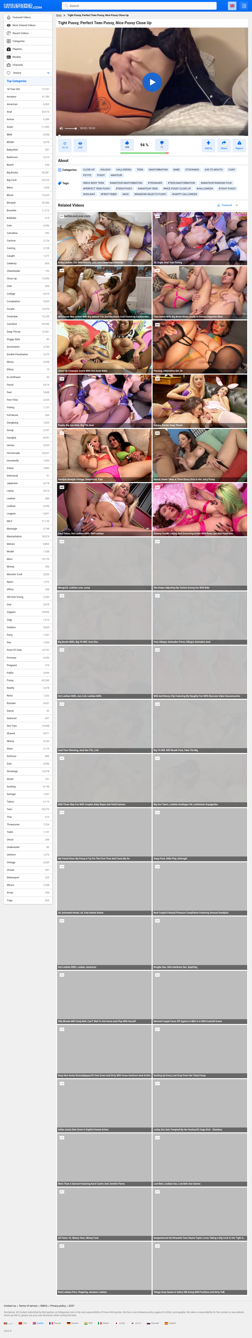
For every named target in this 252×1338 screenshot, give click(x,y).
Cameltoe (28, 233)
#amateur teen (148, 188)
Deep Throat (28, 332)
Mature (28, 544)
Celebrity (28, 263)
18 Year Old (28, 89)
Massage (28, 528)
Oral (28, 604)
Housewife (28, 460)
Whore (28, 885)
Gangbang (28, 422)
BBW (28, 134)
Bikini (28, 187)
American (28, 104)
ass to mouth (214, 169)
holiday (105, 169)
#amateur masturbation (126, 182)
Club (28, 286)
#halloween (205, 188)
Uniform (28, 854)
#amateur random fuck (216, 182)
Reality (28, 688)
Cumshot (28, 324)
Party (28, 635)
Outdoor (28, 627)
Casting (28, 248)
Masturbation (28, 536)
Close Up (28, 278)
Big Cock (28, 180)
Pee (28, 642)
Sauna (28, 711)
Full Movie (28, 415)
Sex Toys (28, 726)
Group (28, 430)
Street (28, 779)
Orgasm (28, 612)
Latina (28, 491)
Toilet (28, 832)
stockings (192, 169)
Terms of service (28, 1305)
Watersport (28, 877)
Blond (28, 195)
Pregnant (28, 665)
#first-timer (109, 194)
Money (28, 566)
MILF (28, 521)
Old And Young (28, 597)
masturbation (158, 169)
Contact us (10, 1305)
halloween (123, 169)
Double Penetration (28, 354)
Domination (28, 347)
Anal (28, 112)
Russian (28, 703)
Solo (28, 764)
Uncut (28, 839)
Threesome (28, 824)
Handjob (28, 438)
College (28, 294)
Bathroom (28, 157)
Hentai (28, 445)
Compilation (28, 301)
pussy (101, 175)
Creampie (28, 316)
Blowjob (28, 202)
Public (28, 673)
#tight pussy (227, 188)
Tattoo (28, 801)
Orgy (28, 620)
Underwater (28, 847)
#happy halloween (184, 194)
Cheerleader (28, 271)
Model (28, 551)
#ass (125, 194)
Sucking (28, 786)
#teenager (155, 182)
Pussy (28, 680)
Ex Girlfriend (28, 377)
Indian (28, 468)
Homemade (28, 453)
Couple (28, 309)
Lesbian (28, 506)
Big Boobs (28, 172)
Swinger (28, 794)
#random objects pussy (150, 194)
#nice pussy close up (177, 188)
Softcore (28, 756)
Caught (28, 256)
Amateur (28, 96)
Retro (28, 695)
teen (140, 169)
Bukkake (28, 218)
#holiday (89, 194)
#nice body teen (93, 182)
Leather (28, 498)
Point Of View (28, 650)
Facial (28, 385)
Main (59, 15)
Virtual (28, 870)
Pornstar (28, 658)
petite (87, 175)
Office (28, 589)
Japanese (28, 483)
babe (176, 169)
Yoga (28, 900)
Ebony (28, 362)
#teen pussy (124, 188)
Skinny (28, 741)
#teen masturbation (181, 182)
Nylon (28, 582)
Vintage (28, 862)
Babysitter (28, 149)
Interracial (28, 475)
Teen (28, 809)
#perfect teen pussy (96, 188)
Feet (28, 392)
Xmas (28, 892)
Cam (28, 225)
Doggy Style (28, 339)
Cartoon (28, 240)
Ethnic (28, 369)
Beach (28, 165)
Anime (28, 119)
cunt (232, 169)
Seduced (28, 718)
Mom (28, 559)
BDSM (28, 142)
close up (89, 169)
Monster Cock (28, 574)
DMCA (44, 1305)
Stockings (28, 771)
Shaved (28, 733)
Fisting (28, 407)
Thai (28, 817)
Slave (28, 748)
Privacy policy (58, 1305)
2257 (71, 1305)
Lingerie (28, 513)
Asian (28, 127)
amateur (116, 175)
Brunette (28, 210)
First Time (28, 400)
